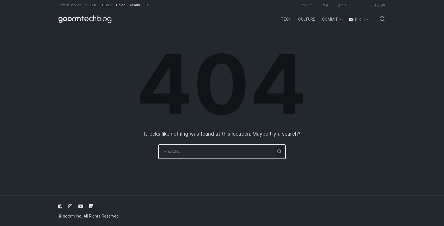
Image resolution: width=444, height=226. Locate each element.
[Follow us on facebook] (61, 206)
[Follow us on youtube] (81, 206)
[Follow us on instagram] (70, 206)
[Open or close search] (382, 19)
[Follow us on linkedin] (90, 206)
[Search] (279, 151)
